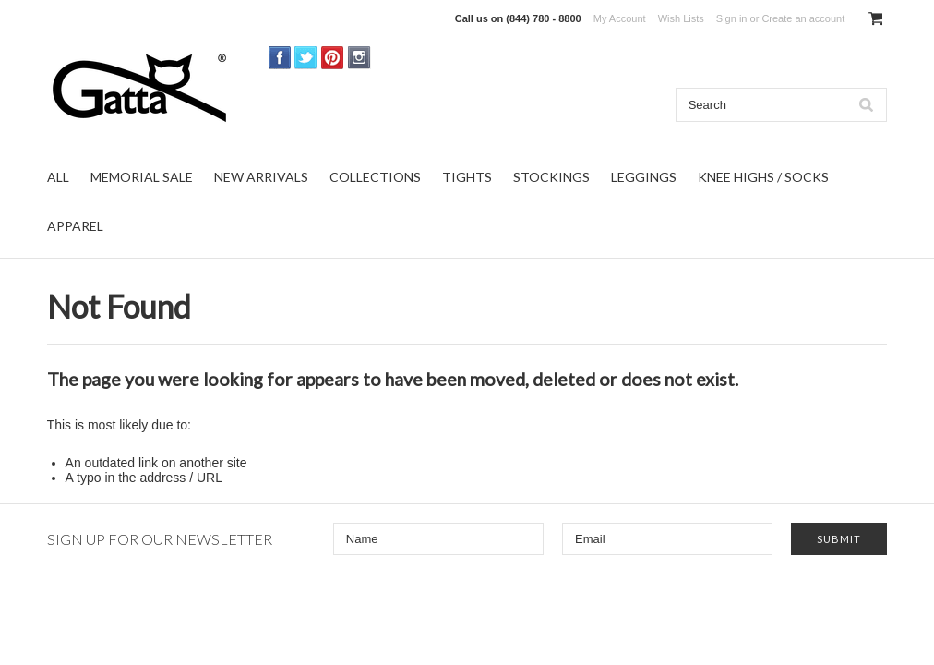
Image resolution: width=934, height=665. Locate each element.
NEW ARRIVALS (261, 177)
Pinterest (332, 57)
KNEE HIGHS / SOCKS (763, 177)
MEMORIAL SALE (141, 177)
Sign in (732, 18)
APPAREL (75, 226)
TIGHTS (467, 177)
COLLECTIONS (375, 177)
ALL (58, 177)
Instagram (359, 57)
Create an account (802, 18)
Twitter (305, 57)
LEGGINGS (644, 177)
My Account (619, 18)
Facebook (280, 57)
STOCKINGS (551, 177)
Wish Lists (681, 18)
